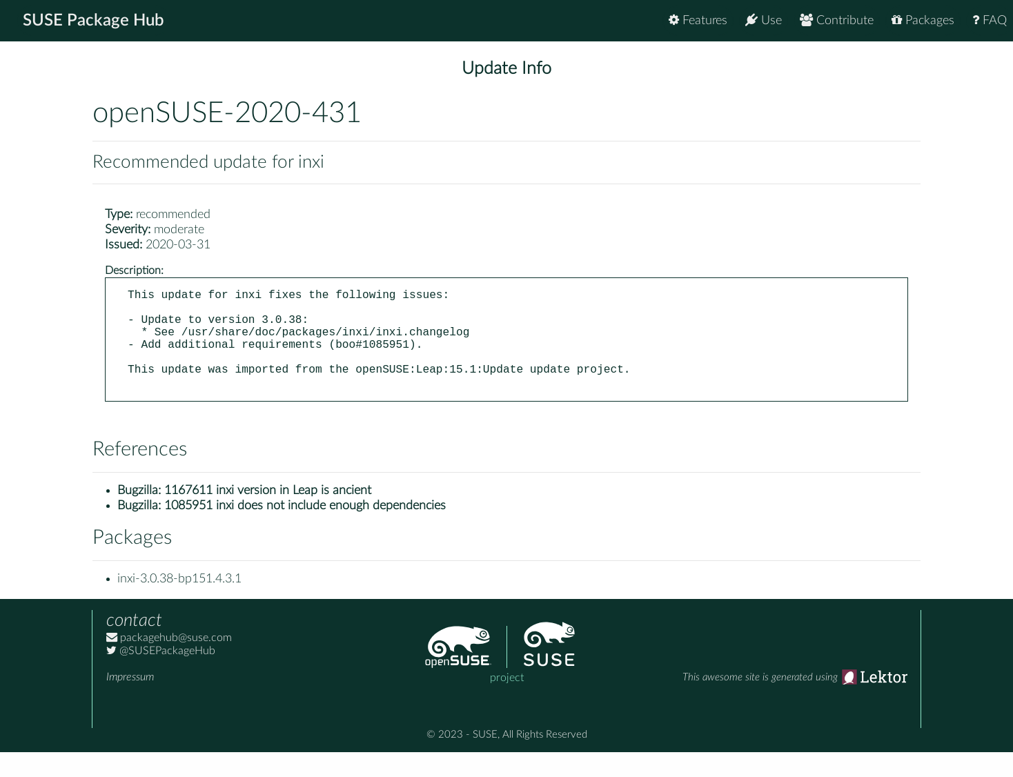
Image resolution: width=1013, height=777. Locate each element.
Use (763, 20)
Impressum (130, 701)
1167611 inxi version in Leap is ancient (267, 515)
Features (698, 20)
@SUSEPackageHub (160, 675)
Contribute (837, 20)
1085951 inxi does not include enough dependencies (305, 530)
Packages (923, 20)
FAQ (989, 20)
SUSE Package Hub (93, 20)
